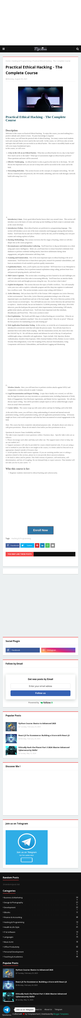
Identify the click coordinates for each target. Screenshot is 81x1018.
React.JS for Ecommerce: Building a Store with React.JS (44, 735)
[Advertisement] (42, 22)
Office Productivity (41, 947)
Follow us (40, 693)
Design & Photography (41, 902)
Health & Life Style (41, 927)
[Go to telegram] (6, 1009)
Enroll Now (40, 530)
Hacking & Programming (21, 61)
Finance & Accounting (41, 917)
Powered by (40, 702)
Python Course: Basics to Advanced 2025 (37, 723)
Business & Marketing (41, 897)
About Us (48, 1009)
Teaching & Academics (41, 956)
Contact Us (37, 1009)
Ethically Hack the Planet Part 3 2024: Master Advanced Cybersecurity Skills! (44, 748)
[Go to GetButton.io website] (6, 1015)
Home (8, 61)
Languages (41, 937)
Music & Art (41, 942)
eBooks (41, 912)
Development (41, 907)
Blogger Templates (61, 1014)
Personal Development (41, 952)
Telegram (58, 1009)
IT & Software (41, 932)
